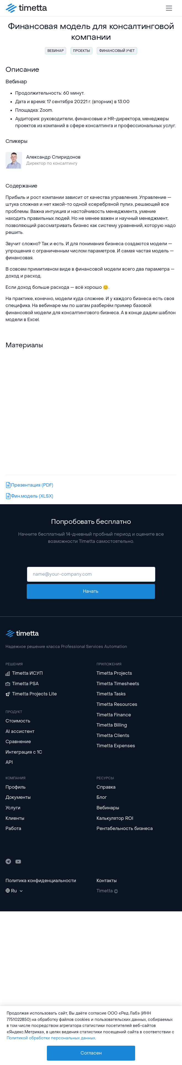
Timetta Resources (117, 704)
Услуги (13, 808)
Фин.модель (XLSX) (29, 496)
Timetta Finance (114, 715)
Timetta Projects (114, 673)
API (9, 762)
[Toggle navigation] (169, 8)
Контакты (107, 881)
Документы (18, 797)
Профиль (16, 787)
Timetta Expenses (116, 746)
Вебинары (108, 808)
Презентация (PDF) (29, 485)
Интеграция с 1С (24, 752)
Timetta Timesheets (118, 684)
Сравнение (18, 741)
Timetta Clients (113, 735)
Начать (90, 591)
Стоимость (18, 721)
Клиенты (15, 818)
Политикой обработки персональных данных (51, 1038)
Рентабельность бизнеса (125, 828)
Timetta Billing (112, 725)
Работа (13, 828)
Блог (102, 797)
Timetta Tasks (111, 694)
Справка (106, 787)
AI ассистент (20, 731)
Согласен (91, 1053)
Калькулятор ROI (115, 818)
